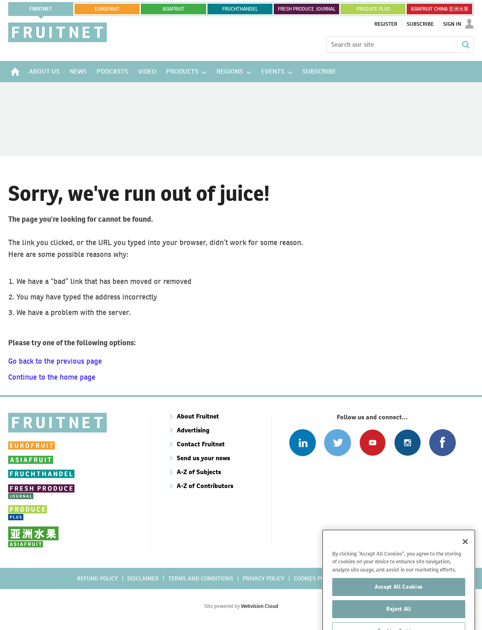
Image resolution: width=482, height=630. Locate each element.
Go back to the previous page (55, 361)
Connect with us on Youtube (372, 442)
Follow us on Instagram (407, 442)
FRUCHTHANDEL (240, 9)
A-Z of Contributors (205, 486)
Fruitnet (40, 9)
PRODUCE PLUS (373, 9)
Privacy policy (263, 578)
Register (385, 24)
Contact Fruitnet (201, 444)
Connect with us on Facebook (442, 442)
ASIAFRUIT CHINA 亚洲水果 (439, 9)
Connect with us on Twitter (337, 442)
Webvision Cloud (259, 606)
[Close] (465, 565)
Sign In (452, 24)
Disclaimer (143, 578)
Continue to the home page (51, 377)
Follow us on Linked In (302, 442)
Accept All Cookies (399, 610)
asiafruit (173, 9)
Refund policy (97, 578)
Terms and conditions (200, 578)
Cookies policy (315, 578)
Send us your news (203, 458)
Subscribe (420, 24)
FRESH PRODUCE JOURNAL (307, 9)
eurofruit (107, 9)
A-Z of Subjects (199, 472)
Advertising (193, 430)
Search (465, 44)
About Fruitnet (198, 416)
